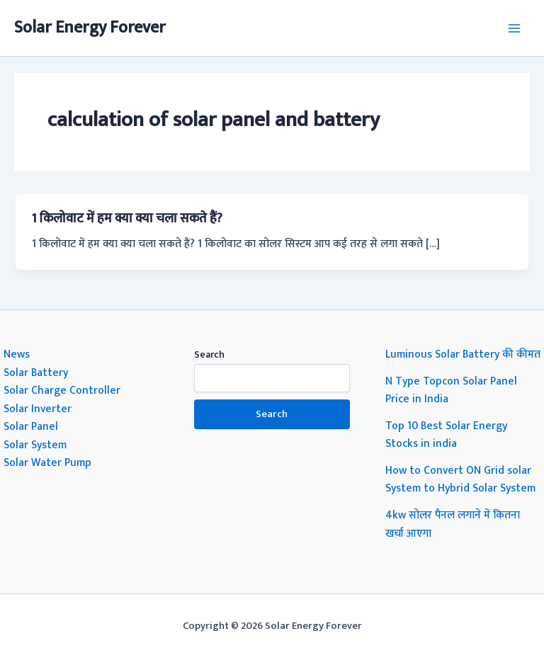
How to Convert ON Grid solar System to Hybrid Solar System (460, 479)
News (17, 354)
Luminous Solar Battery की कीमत (462, 354)
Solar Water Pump (47, 462)
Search (209, 354)
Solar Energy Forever (90, 27)
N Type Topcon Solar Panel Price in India (451, 390)
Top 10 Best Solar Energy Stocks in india (446, 434)
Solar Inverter (38, 408)
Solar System (35, 445)
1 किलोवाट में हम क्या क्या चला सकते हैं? (127, 218)
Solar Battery (36, 372)
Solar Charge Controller (62, 390)
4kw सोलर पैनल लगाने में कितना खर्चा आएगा (452, 524)
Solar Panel (31, 426)
